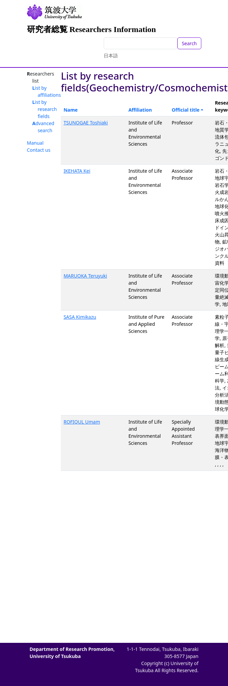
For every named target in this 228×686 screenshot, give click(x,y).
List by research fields (44, 109)
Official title (186, 110)
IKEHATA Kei (77, 171)
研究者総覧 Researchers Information (91, 29)
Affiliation (140, 110)
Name (71, 110)
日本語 (111, 55)
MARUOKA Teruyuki (85, 276)
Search (189, 43)
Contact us (39, 150)
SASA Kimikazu (80, 317)
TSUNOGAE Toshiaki (86, 122)
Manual (35, 143)
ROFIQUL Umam (82, 422)
